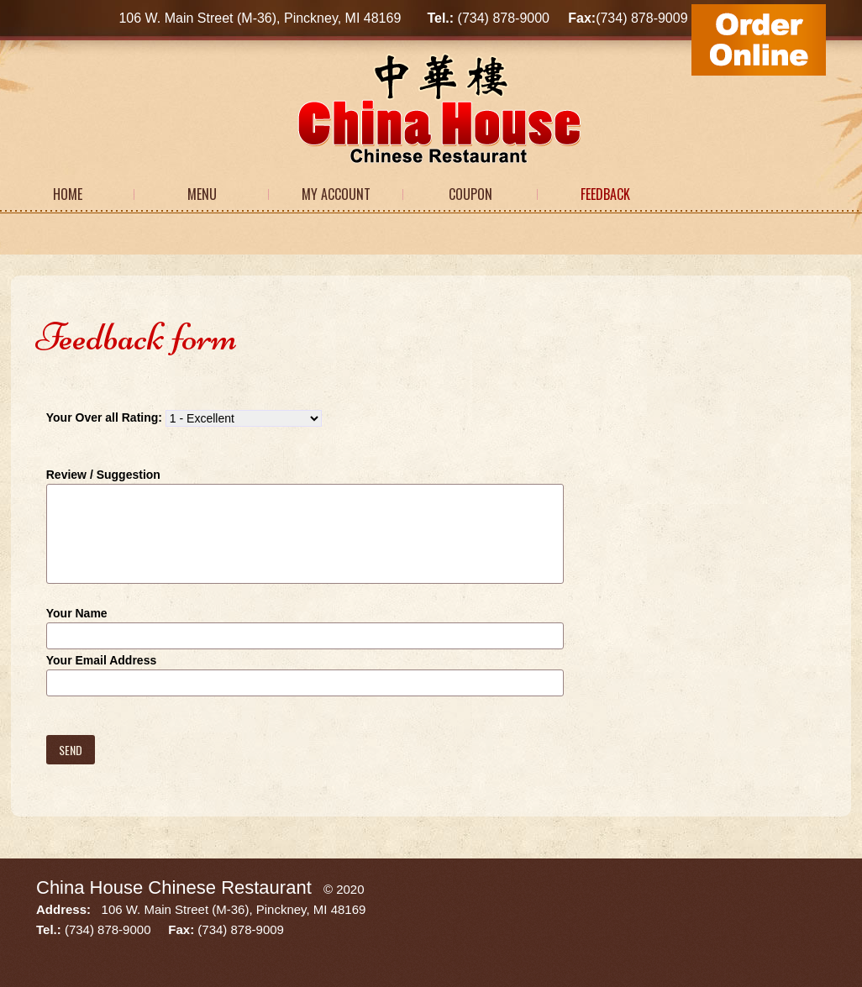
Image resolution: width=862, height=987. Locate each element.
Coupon (470, 194)
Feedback (605, 194)
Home (67, 194)
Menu (202, 194)
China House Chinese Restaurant (174, 887)
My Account (336, 194)
